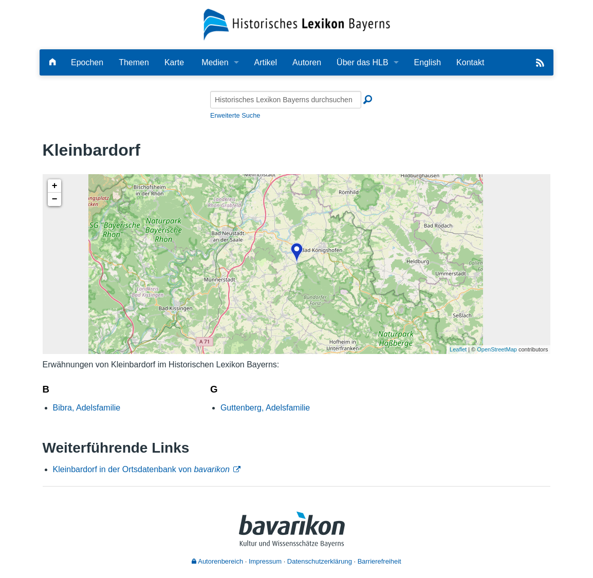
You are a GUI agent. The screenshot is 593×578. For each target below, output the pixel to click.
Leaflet (458, 349)
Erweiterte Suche (235, 115)
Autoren (306, 62)
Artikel (265, 62)
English (427, 62)
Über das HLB (362, 62)
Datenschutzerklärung (319, 561)
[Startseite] (297, 24)
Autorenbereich (217, 561)
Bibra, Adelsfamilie (87, 407)
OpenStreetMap (497, 349)
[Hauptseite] (52, 62)
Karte (174, 62)
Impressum (265, 561)
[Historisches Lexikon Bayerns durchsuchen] (285, 99)
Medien (214, 62)
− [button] (55, 199)
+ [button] (55, 186)
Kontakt (470, 62)
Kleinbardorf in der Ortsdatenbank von (141, 469)
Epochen (87, 62)
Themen (134, 62)
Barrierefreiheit (379, 561)
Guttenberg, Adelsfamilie (265, 407)
